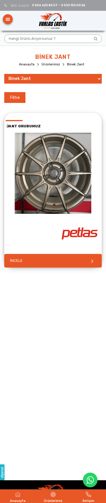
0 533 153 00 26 (73, 5)
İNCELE (16, 260)
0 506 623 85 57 (44, 5)
